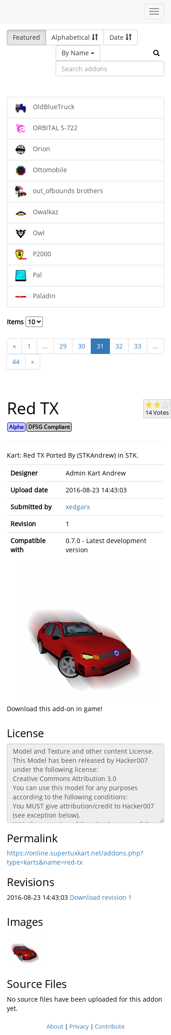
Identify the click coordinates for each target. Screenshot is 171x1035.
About (55, 1026)
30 (81, 346)
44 (16, 361)
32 (119, 346)
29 (63, 346)
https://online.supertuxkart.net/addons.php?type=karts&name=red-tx (75, 857)
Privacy (79, 1026)
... (45, 346)
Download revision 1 (101, 897)
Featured (26, 37)
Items (25, 322)
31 (100, 346)
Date (120, 37)
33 (137, 346)
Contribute (109, 1026)
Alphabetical (75, 37)
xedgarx (78, 506)
